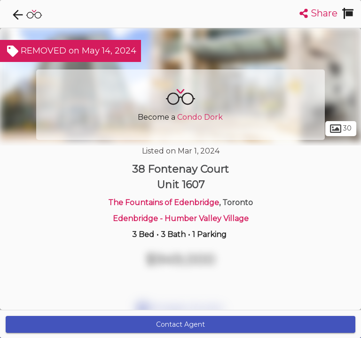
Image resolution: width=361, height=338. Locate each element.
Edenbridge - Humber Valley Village (181, 218)
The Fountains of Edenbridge (163, 202)
